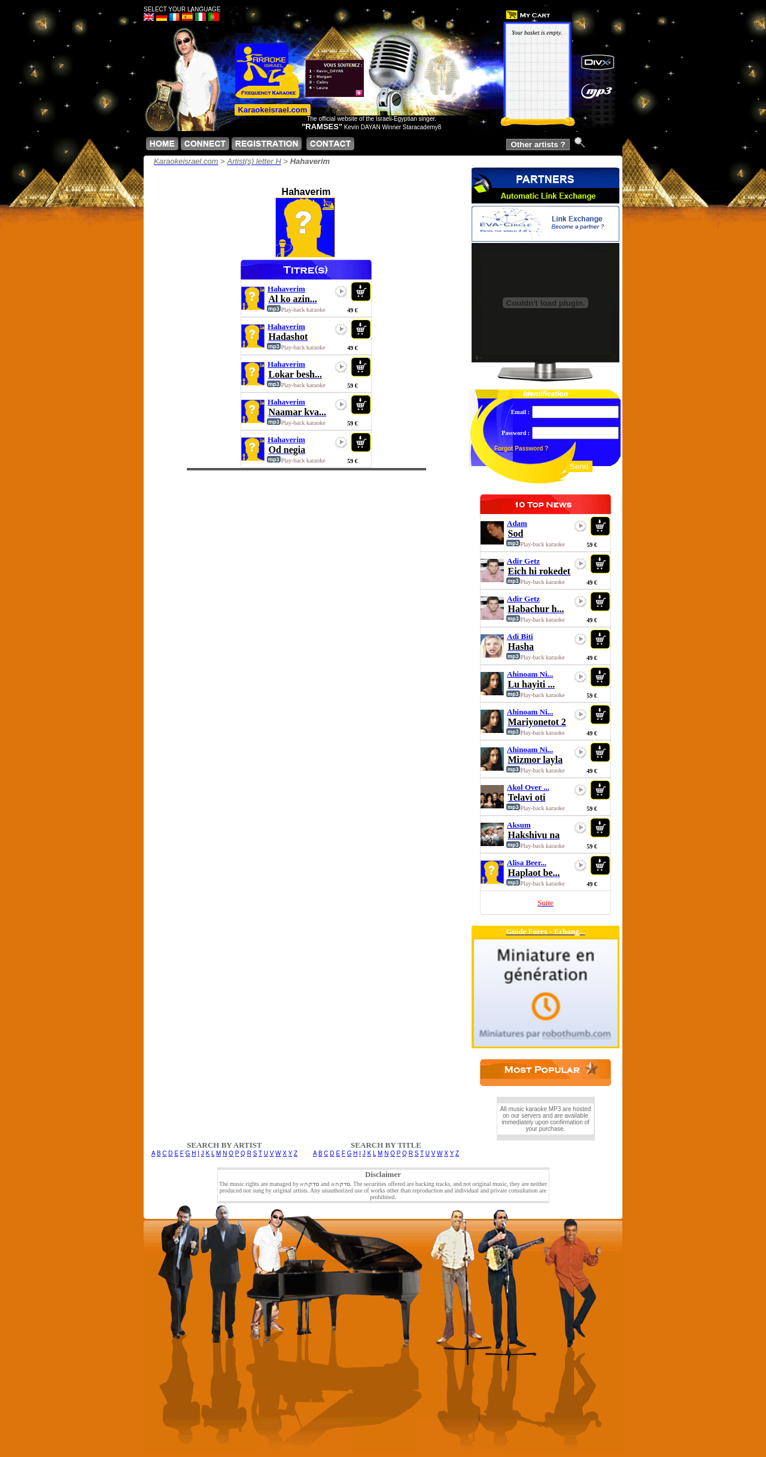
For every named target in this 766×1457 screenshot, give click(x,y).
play (341, 291)
